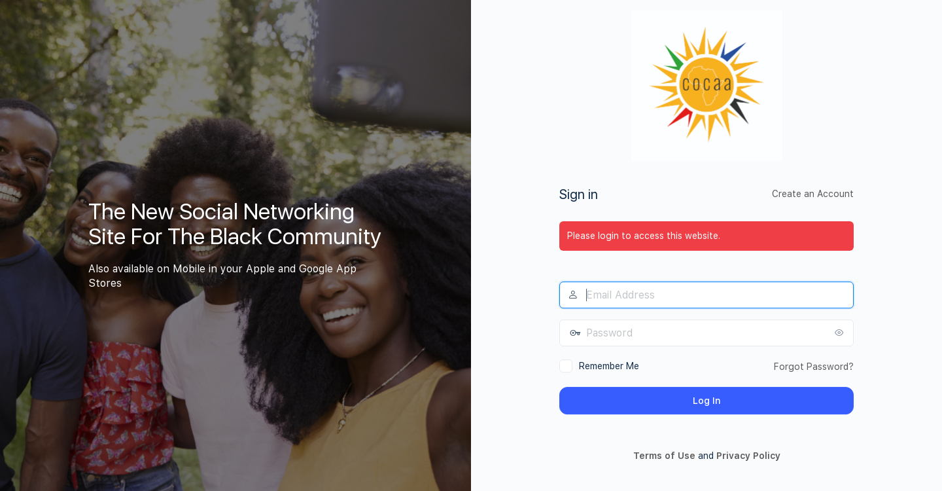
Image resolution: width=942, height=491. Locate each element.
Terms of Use (664, 455)
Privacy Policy (748, 455)
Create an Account (813, 194)
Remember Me (609, 366)
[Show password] (841, 332)
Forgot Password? (814, 366)
